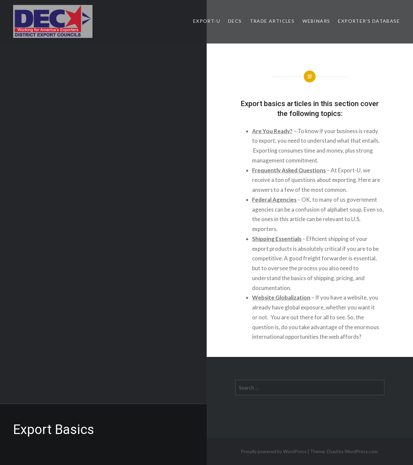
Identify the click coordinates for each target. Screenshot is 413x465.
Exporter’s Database (369, 21)
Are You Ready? (272, 131)
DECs (235, 21)
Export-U (206, 21)
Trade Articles (272, 21)
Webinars (316, 21)
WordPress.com (361, 451)
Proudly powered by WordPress (273, 451)
